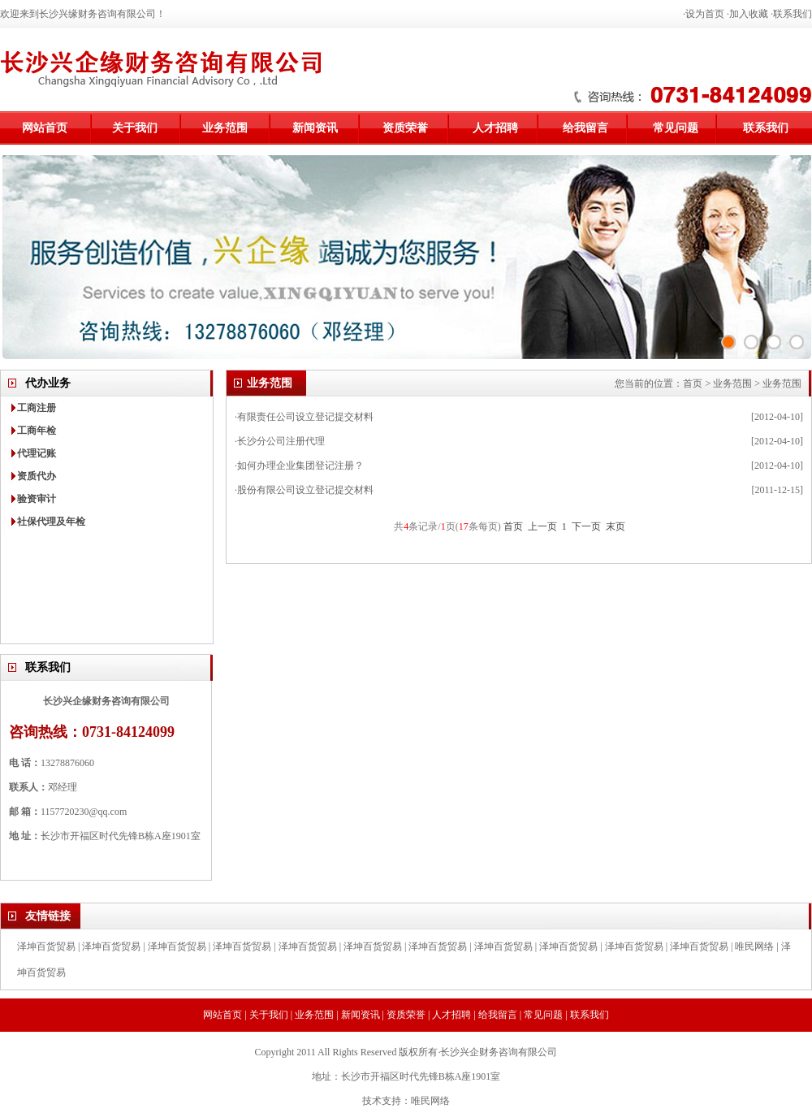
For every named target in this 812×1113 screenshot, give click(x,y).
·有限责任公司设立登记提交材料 (304, 416)
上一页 (542, 526)
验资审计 (36, 499)
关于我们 (135, 128)
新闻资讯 (315, 128)
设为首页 (704, 13)
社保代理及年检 (51, 521)
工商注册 (36, 408)
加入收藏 (748, 13)
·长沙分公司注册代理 (280, 441)
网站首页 (44, 128)
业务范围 (225, 128)
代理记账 (36, 453)
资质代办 (36, 476)
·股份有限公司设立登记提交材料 (304, 490)
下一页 (586, 526)
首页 (692, 383)
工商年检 (36, 430)
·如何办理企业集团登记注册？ (299, 465)
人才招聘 (495, 128)
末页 (615, 526)
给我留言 (585, 128)
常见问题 (675, 128)
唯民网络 (754, 946)
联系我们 (792, 13)
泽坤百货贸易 (46, 946)
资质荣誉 (405, 128)
